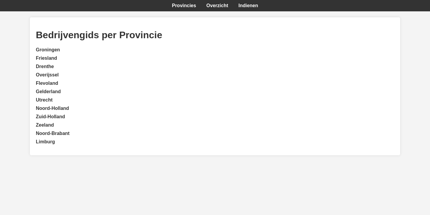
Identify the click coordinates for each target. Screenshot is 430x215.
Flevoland (47, 83)
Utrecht (44, 99)
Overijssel (47, 74)
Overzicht (217, 5)
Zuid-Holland (50, 116)
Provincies (184, 5)
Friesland (46, 58)
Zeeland (45, 125)
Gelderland (48, 91)
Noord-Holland (52, 108)
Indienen (248, 5)
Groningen (48, 49)
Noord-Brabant (53, 133)
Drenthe (45, 66)
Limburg (45, 141)
